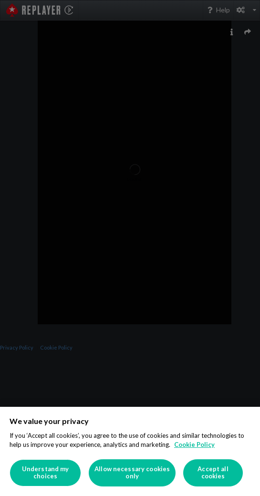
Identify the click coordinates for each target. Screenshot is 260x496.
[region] (130, 451)
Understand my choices (45, 472)
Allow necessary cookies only (132, 472)
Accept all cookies (213, 472)
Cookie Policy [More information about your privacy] (194, 444)
